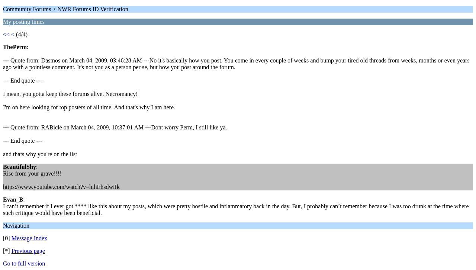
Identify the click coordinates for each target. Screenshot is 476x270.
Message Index (29, 238)
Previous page (28, 251)
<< (6, 34)
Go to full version (24, 263)
